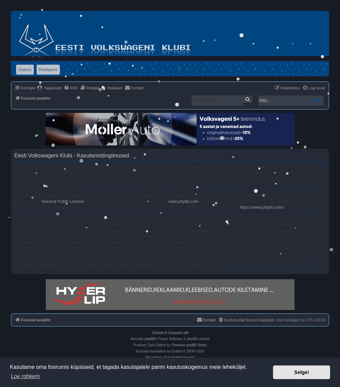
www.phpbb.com (183, 201)
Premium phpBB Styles (189, 345)
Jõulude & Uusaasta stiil (170, 333)
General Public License (63, 201)
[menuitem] (49, 88)
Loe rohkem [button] (25, 376)
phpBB (150, 339)
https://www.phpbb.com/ (261, 207)
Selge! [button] (301, 372)
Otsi (316, 101)
